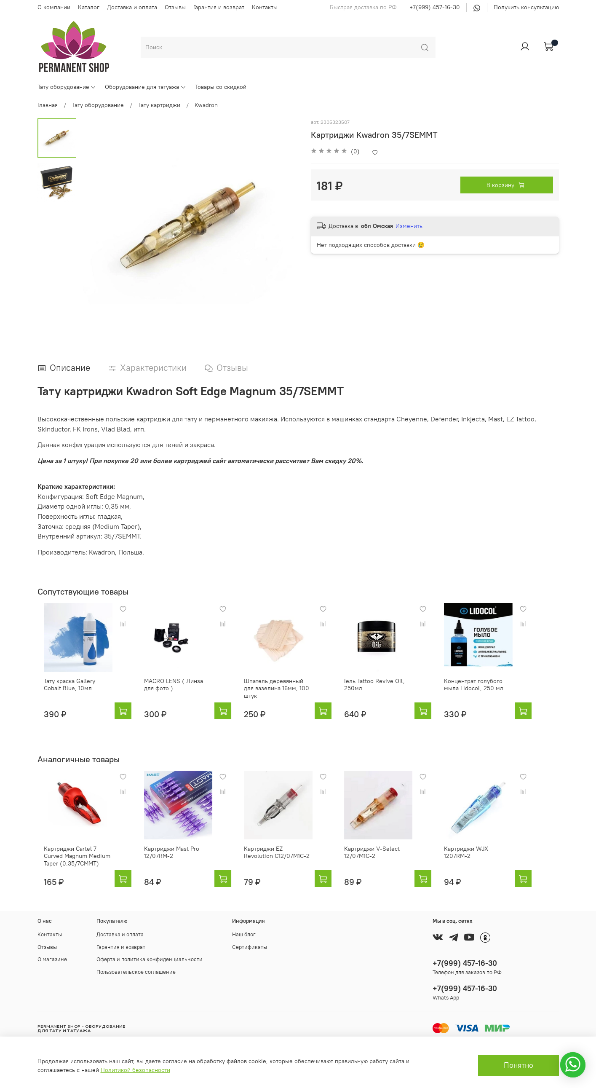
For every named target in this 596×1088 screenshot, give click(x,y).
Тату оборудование (66, 87)
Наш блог (244, 934)
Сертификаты (249, 947)
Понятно (518, 1065)
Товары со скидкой (220, 87)
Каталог (88, 7)
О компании (53, 7)
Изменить (409, 226)
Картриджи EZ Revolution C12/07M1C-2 (286, 858)
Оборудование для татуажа (145, 87)
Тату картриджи (159, 105)
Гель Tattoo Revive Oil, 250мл (388, 691)
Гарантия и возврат (218, 7)
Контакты (265, 7)
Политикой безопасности (135, 1070)
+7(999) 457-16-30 (434, 7)
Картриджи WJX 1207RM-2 (501, 854)
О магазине (52, 959)
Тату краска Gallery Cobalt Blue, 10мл (72, 691)
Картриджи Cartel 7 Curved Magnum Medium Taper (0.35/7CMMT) (74, 862)
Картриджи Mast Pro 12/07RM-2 (171, 858)
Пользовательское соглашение (136, 972)
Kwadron (206, 105)
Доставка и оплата (132, 7)
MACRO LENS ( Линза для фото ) (179, 691)
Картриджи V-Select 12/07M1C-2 (385, 858)
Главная (47, 105)
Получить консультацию (526, 7)
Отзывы (175, 7)
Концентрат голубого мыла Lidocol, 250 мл (502, 691)
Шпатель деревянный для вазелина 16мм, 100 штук (286, 691)
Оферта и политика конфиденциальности (149, 959)
